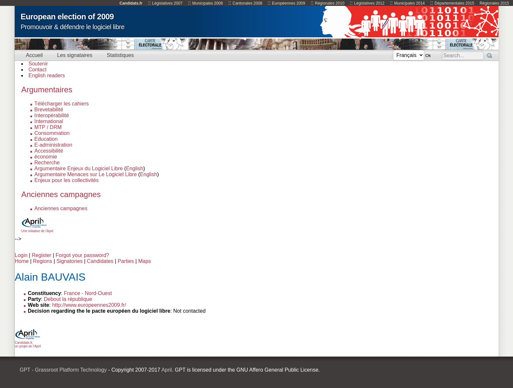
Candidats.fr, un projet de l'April (28, 342)
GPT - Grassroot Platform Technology (63, 370)
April (166, 370)
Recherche (47, 162)
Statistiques (120, 55)
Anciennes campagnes (60, 208)
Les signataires (75, 55)
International (48, 121)
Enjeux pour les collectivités (66, 180)
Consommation (52, 133)
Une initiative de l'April (37, 229)
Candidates (100, 261)
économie (45, 156)
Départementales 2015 (454, 3)
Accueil (34, 55)
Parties (126, 261)
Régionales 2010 (329, 3)
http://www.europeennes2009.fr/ (89, 305)
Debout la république (68, 299)
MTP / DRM (48, 127)
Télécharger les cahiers (61, 103)
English (134, 168)
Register (41, 255)
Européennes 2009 (288, 3)
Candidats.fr (130, 3)
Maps (144, 261)
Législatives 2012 (369, 3)
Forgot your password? (82, 255)
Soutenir (38, 63)
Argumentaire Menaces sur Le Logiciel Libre (85, 174)
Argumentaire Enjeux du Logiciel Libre (78, 168)
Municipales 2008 (207, 3)
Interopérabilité (51, 115)
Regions (42, 261)
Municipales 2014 (409, 3)
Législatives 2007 (167, 3)
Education (46, 139)
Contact (37, 69)
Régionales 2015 (494, 3)
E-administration (53, 145)
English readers (46, 75)
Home (22, 261)
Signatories (69, 261)
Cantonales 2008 (247, 3)
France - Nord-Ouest (88, 293)
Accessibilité (48, 151)
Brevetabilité (48, 109)
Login (21, 255)
